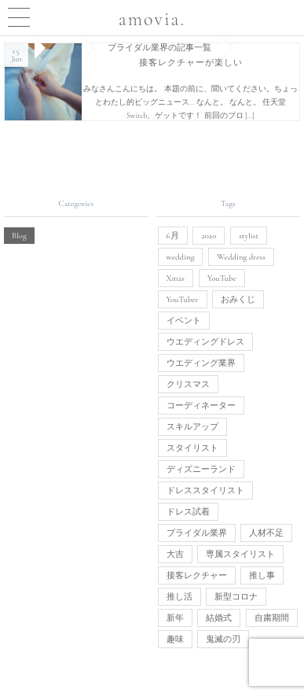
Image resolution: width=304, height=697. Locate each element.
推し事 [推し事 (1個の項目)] (262, 575)
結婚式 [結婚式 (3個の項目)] (219, 618)
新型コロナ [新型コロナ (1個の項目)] (236, 597)
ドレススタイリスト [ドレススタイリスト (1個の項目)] (205, 490)
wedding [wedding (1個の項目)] (181, 257)
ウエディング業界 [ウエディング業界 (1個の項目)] (201, 363)
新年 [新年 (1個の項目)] (175, 618)
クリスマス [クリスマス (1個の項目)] (188, 384)
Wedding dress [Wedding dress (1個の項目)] (241, 257)
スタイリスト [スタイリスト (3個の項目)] (192, 448)
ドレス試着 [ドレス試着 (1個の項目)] (188, 512)
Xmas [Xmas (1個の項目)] (176, 278)
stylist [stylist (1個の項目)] (248, 235)
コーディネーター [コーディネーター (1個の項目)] (201, 405)
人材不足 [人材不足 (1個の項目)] (266, 533)
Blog (19, 235)
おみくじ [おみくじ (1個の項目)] (238, 299)
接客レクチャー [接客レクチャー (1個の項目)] (197, 575)
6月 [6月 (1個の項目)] (173, 235)
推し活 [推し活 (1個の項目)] (179, 597)
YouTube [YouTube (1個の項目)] (221, 278)
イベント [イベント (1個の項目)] (184, 320)
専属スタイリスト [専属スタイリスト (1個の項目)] (240, 554)
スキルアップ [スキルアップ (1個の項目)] (192, 427)
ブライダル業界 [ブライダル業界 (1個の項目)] (197, 533)
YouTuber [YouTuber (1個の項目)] (183, 299)
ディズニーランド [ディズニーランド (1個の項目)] (201, 469)
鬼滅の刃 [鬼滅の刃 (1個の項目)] (223, 639)
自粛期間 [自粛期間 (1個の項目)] (272, 618)
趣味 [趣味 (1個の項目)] (175, 639)
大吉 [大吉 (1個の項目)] (175, 554)
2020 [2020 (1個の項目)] (208, 235)
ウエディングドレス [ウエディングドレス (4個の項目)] (205, 342)
